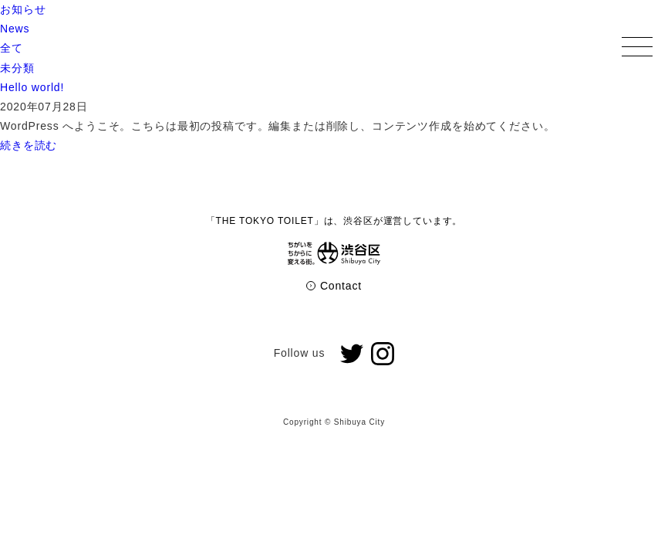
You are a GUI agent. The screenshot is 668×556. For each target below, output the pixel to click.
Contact (334, 286)
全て (11, 48)
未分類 (17, 68)
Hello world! (32, 87)
